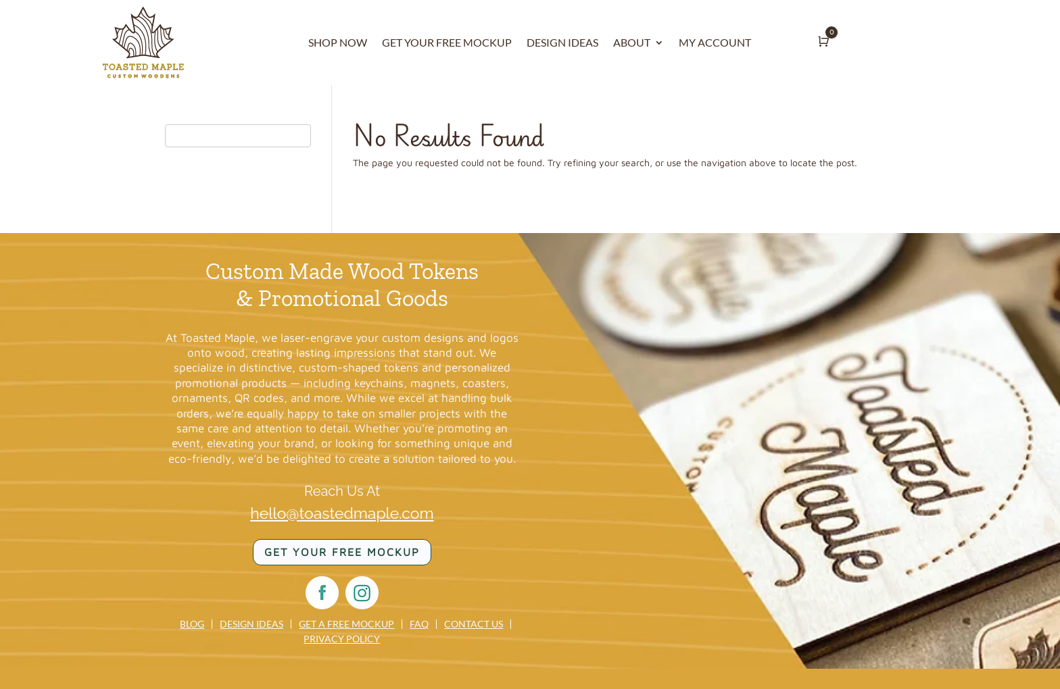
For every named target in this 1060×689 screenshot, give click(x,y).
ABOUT (631, 43)
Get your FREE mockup (342, 552)
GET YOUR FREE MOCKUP (447, 43)
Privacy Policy (342, 639)
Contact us (473, 624)
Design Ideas (251, 624)
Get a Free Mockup (346, 624)
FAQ (419, 624)
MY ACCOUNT (715, 43)
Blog (192, 624)
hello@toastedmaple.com (341, 513)
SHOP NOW (337, 43)
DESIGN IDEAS (562, 43)
